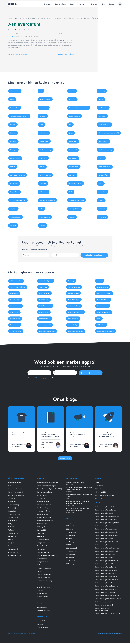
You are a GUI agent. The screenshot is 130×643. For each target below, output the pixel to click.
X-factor (42, 225)
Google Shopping (42, 546)
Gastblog (11, 508)
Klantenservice (44, 300)
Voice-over (102, 217)
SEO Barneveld (71, 532)
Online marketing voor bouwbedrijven (107, 595)
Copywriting (95, 18)
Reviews (10, 536)
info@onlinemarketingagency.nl (105, 495)
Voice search (12, 549)
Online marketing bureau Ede (104, 513)
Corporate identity (74, 287)
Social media (12, 546)
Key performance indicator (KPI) (109, 133)
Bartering (102, 91)
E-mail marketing (13, 505)
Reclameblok (14, 183)
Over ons (94, 4)
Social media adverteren (44, 505)
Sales (99, 318)
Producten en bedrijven (75, 312)
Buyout (101, 99)
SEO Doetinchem (71, 561)
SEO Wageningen (71, 551)
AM (41, 91)
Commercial (43, 108)
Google (10, 511)
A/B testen (40, 565)
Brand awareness (45, 99)
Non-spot (13, 150)
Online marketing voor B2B (103, 602)
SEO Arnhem (70, 529)
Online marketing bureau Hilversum (106, 576)
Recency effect (103, 175)
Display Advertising (43, 539)
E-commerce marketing (44, 581)
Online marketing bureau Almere (105, 589)
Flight (41, 124)
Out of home (14, 312)
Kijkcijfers (13, 141)
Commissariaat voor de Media (78, 108)
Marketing (11, 520)
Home (10, 18)
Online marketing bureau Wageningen (107, 523)
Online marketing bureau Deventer (106, 567)
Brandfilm (72, 99)
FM (70, 124)
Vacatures (40, 624)
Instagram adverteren (44, 574)
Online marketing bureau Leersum (106, 526)
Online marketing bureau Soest (105, 554)
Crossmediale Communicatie (19, 116)
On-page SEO (41, 530)
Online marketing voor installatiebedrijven (108, 599)
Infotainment (44, 133)
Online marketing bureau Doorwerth (106, 551)
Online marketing (102, 306)
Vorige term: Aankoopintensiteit (18, 54)
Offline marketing (45, 150)
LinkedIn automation (43, 587)
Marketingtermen (19, 18)
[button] (120, 4)
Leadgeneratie (41, 584)
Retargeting (40, 536)
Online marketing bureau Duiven (105, 510)
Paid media (43, 158)
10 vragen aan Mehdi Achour (75, 482)
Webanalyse (101, 325)
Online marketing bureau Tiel (104, 583)
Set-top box (43, 192)
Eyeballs (12, 124)
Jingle (71, 133)
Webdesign (11, 552)
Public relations (15, 318)
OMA (10, 527)
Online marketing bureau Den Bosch (106, 580)
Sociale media (14, 325)
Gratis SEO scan (42, 607)
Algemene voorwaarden (105, 633)
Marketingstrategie (103, 300)
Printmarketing (57, 18)
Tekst (41, 209)
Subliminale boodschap (76, 200)
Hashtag (13, 133)
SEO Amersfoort (71, 526)
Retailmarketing (73, 318)
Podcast (12, 167)
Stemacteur (102, 192)
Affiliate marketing (14, 482)
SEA (9, 539)
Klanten (72, 4)
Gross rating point (104, 124)
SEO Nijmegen (71, 542)
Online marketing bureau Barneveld (106, 532)
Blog (103, 4)
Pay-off (101, 158)
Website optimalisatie (44, 517)
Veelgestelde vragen (43, 621)
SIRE (70, 192)
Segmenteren (14, 192)
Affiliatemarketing (16, 281)
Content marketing (14, 492)
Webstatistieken (13, 555)
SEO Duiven (70, 558)
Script (100, 183)
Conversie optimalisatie (17, 287)
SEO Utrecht (70, 545)
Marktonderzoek (15, 306)
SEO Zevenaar (70, 554)
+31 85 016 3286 (100, 492)
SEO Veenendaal (71, 548)
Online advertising (69, 18)
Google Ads (41, 543)
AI (9, 486)
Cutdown (43, 116)
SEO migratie (41, 527)
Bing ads (39, 571)
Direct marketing (74, 116)
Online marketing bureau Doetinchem (107, 586)
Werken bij (82, 4)
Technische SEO (42, 524)
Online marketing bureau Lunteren (106, 529)
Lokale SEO (40, 533)
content (12, 36)
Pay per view (73, 158)
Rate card (72, 175)
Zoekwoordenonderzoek (45, 520)
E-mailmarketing (44, 293)
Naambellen (73, 141)
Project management (44, 18)
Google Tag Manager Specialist (47, 555)
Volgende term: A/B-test (66, 54)
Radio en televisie (31, 18)
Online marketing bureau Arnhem (105, 507)
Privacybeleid (118, 633)
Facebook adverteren (43, 552)
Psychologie (12, 533)
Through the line (74, 209)
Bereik (12, 99)
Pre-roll (42, 167)
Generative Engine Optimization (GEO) (49, 489)
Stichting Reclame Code (47, 200)
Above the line (14, 91)
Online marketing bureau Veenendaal (107, 516)
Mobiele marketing (45, 306)
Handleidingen (12, 514)
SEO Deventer (70, 535)
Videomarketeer (15, 217)
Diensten (47, 4)
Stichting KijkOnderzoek (17, 200)
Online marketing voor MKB (104, 605)
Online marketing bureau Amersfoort (106, 535)
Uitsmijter (102, 209)
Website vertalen (42, 597)
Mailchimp (40, 590)
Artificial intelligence (45, 281)
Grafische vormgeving (83, 18)
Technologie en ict (45, 325)
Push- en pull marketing (17, 175)
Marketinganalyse (73, 300)
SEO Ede (69, 539)
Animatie (72, 91)
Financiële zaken (73, 293)
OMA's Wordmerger (43, 610)
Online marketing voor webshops (105, 592)
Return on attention (75, 183)
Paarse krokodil (15, 158)
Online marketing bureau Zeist (104, 557)
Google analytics (42, 562)
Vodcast (72, 217)
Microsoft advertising (44, 568)
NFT (9, 524)
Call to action (14, 108)
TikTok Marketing (42, 514)
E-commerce (14, 293)
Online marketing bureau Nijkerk (105, 564)
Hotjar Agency (41, 549)
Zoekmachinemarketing (75, 331)
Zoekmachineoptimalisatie (105, 331)
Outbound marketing (105, 150)
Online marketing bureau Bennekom (106, 542)
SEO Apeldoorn (71, 523)
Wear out (13, 225)
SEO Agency (70, 564)
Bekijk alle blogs (65, 458)
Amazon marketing (14, 489)
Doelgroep (102, 116)
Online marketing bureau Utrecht (105, 573)
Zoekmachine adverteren (47, 331)
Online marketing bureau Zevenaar (106, 519)
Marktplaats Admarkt (43, 511)
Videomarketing (45, 217)
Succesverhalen (60, 4)
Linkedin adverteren (43, 578)
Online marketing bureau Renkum (105, 545)
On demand (73, 150)
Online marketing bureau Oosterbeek (107, 548)
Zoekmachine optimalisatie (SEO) (47, 482)
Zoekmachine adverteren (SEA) (47, 486)
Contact (112, 4)
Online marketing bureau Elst (104, 538)
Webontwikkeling (15, 331)
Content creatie (42, 495)
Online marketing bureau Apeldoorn (106, 561)
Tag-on (101, 200)
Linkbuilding (12, 517)
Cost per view (103, 108)
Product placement (105, 167)
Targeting (13, 209)
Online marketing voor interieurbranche (107, 613)
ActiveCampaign (42, 593)
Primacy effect (73, 167)
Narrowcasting (103, 141)
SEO (9, 543)
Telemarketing (72, 325)
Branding (71, 281)
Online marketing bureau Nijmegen (106, 570)
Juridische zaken (15, 300)
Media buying (44, 141)
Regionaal (43, 183)
